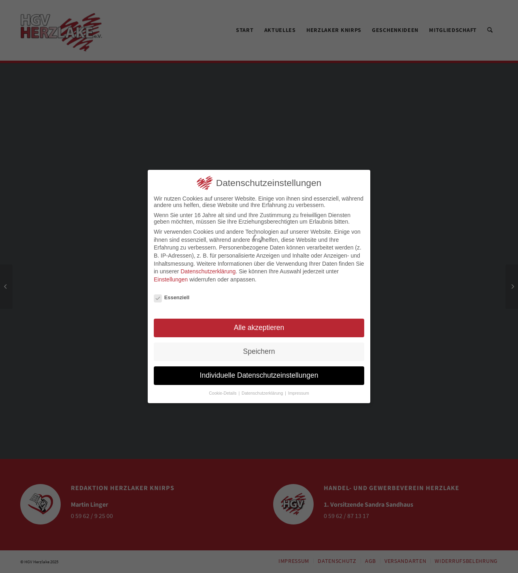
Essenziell (171, 296)
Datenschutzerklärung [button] (263, 391)
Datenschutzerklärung (208, 270)
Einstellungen (171, 278)
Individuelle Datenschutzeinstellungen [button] (259, 374)
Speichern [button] (259, 350)
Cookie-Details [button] (223, 391)
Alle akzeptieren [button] (259, 326)
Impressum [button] (298, 391)
